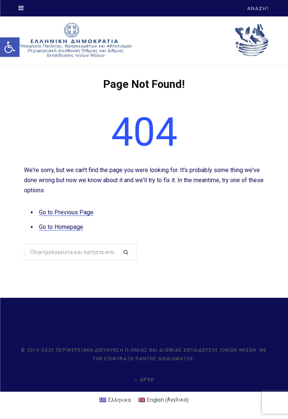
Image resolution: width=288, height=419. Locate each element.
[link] (10, 47)
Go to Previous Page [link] (66, 212)
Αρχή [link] (144, 380)
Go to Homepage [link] (61, 226)
